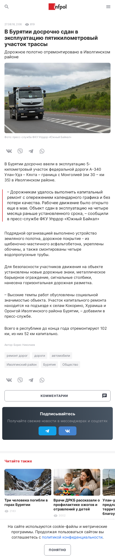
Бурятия (49, 364)
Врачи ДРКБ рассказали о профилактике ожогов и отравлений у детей (76, 504)
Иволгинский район (22, 364)
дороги (39, 355)
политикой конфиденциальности (72, 537)
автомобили (61, 355)
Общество (70, 364)
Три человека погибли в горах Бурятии (26, 502)
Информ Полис (57, 6)
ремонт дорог (17, 355)
